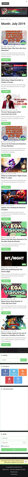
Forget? (24, 442)
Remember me (5, 446)
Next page (23, 350)
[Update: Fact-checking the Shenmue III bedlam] (14, 197)
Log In (14, 449)
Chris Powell (4, 331)
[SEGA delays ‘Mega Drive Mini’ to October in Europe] (14, 69)
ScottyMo (4, 46)
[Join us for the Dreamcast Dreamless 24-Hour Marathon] (14, 133)
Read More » (6, 59)
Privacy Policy (14, 474)
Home (3, 19)
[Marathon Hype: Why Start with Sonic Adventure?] (14, 38)
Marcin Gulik (4, 173)
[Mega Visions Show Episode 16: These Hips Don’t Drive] (14, 291)
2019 (7, 19)
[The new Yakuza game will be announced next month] (14, 101)
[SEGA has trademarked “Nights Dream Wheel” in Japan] (14, 165)
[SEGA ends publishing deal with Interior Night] (14, 259)
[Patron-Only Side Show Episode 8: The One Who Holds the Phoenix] (14, 229)
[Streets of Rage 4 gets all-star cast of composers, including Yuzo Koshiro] (14, 322)
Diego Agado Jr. (5, 78)
